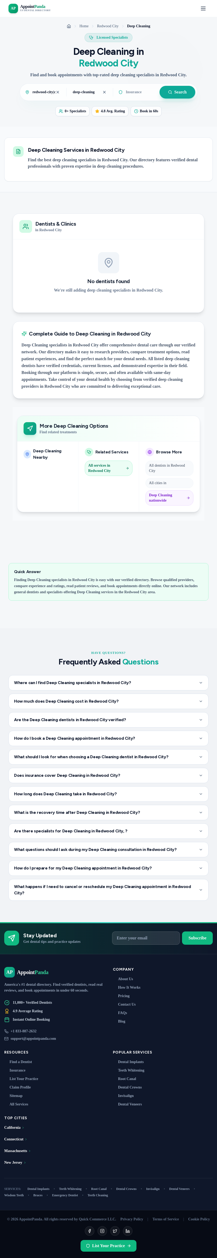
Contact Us (124, 1004)
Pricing (121, 996)
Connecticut (16, 1139)
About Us (123, 979)
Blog (119, 1021)
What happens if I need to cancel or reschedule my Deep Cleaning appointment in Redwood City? (108, 889)
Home (83, 26)
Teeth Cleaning (97, 1195)
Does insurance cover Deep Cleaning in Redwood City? (108, 775)
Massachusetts (17, 1151)
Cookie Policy (199, 1219)
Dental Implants (128, 1062)
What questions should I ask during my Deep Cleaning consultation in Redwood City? (108, 849)
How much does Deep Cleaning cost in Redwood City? (108, 701)
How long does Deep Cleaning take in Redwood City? (108, 793)
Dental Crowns (127, 1087)
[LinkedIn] (127, 1231)
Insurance (14, 1070)
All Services (16, 1104)
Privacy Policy (131, 1219)
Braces (40, 1195)
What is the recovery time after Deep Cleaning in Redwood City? (108, 812)
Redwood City (107, 26)
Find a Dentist (18, 1062)
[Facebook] (89, 1231)
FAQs (120, 1013)
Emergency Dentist (67, 1195)
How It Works (127, 987)
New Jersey (15, 1163)
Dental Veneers (127, 1104)
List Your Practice (21, 1079)
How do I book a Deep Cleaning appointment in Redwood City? (108, 738)
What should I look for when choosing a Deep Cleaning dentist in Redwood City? (108, 756)
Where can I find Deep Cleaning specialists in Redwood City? (108, 682)
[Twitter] (115, 1231)
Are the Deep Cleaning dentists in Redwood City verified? (108, 719)
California (14, 1128)
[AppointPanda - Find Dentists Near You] (29, 8)
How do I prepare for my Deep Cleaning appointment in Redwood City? (108, 868)
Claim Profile (17, 1087)
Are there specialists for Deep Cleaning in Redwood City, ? (108, 830)
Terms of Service (165, 1219)
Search (177, 92)
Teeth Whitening (128, 1070)
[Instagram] (102, 1231)
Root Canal (124, 1079)
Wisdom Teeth (16, 1195)
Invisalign (123, 1096)
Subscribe (197, 938)
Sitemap (13, 1096)
